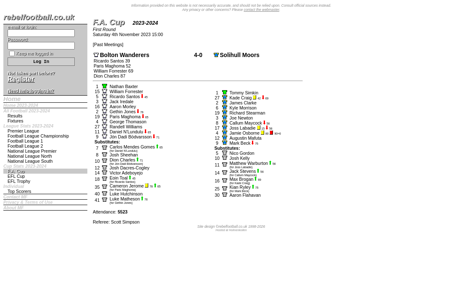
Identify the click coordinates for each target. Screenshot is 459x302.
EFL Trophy (19, 181)
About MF (13, 207)
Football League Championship (38, 135)
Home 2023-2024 (20, 105)
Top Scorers (19, 191)
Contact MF (15, 196)
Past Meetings (108, 44)
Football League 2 (25, 145)
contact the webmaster (261, 10)
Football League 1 (25, 140)
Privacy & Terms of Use (27, 202)
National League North (30, 156)
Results (15, 115)
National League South (30, 161)
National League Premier (32, 151)
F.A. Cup (16, 171)
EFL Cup (16, 176)
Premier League (23, 130)
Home (12, 99)
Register (21, 79)
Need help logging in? (31, 90)
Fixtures (16, 120)
